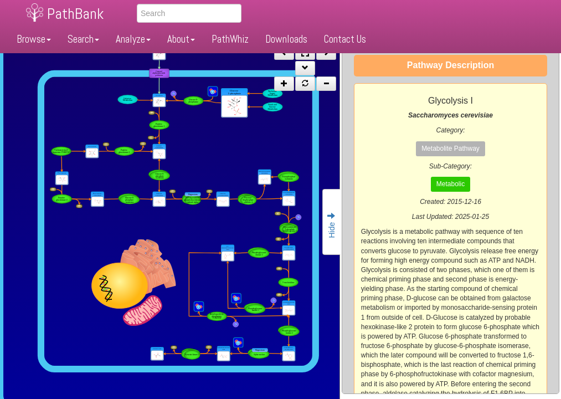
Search (83, 39)
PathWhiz (230, 39)
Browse (34, 39)
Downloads (286, 39)
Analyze (133, 39)
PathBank (75, 13)
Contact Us (345, 39)
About (181, 39)
